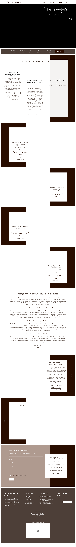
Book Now (62, 2)
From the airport (56, 386)
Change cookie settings (48, 545)
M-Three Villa (28, 499)
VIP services (33, 301)
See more (20, 437)
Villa (29, 50)
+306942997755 (57, 467)
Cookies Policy (38, 545)
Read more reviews (35, 115)
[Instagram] (55, 474)
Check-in (12, 50)
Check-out (22, 50)
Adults (39, 50)
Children (48, 50)
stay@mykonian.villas (44, 497)
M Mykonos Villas (12, 2)
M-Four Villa (27, 500)
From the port (56, 387)
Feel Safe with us (28, 503)
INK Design (62, 545)
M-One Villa (27, 496)
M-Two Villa (27, 497)
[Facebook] (53, 474)
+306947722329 (60, 464)
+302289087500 (57, 470)
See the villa (20, 160)
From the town (56, 389)
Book (59, 51)
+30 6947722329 (48, 2)
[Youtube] (38, 347)
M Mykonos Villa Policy (30, 502)
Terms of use (31, 545)
